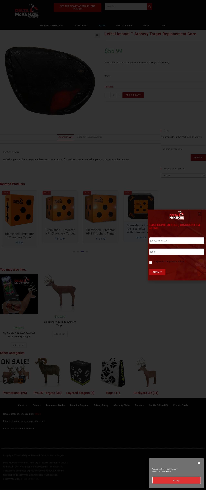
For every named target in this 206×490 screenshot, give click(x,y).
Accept (176, 480)
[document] (103, 245)
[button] (199, 463)
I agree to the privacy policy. (170, 261)
